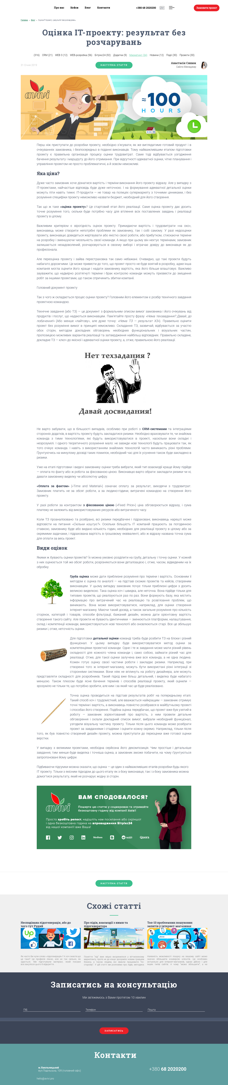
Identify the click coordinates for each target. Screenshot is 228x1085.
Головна (24, 20)
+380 (167, 1069)
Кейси (74, 7)
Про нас (59, 7)
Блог (88, 7)
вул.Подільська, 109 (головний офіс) (59, 1069)
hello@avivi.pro (40, 1078)
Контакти (103, 7)
